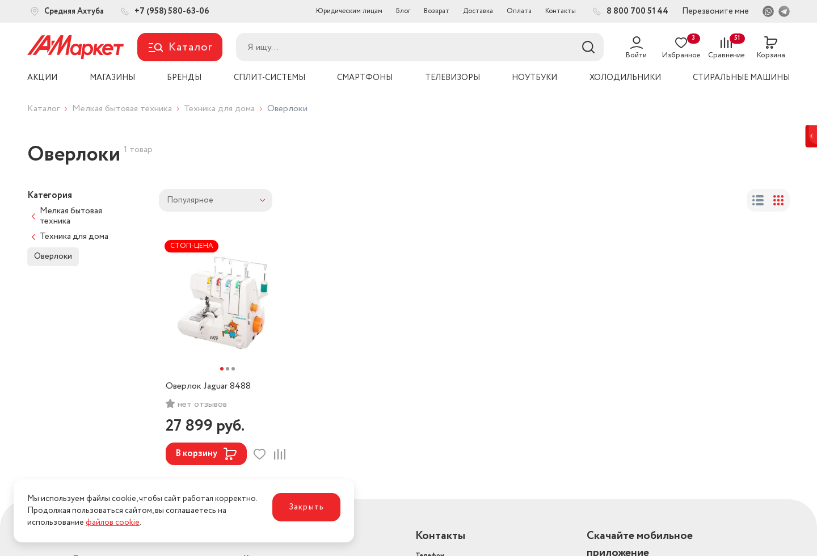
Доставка (478, 11)
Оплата (519, 11)
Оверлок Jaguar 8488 (208, 386)
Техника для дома (219, 108)
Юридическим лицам (349, 11)
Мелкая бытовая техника (122, 108)
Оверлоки (53, 256)
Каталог (43, 108)
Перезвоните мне (715, 11)
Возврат (436, 11)
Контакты (560, 11)
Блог (403, 11)
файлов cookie (113, 522)
